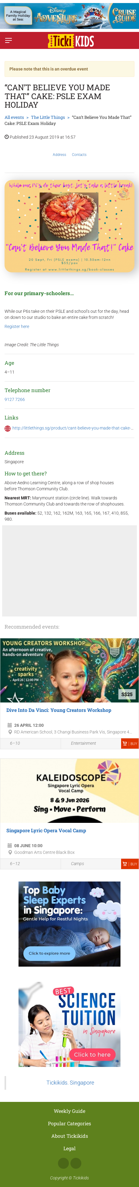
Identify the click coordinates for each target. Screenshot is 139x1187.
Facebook (63, 1163)
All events (14, 117)
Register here (17, 326)
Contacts (79, 150)
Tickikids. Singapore (70, 1083)
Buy (130, 744)
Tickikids (81, 1177)
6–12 (11, 864)
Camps (74, 864)
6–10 (11, 744)
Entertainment (80, 743)
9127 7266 (15, 399)
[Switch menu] (8, 40)
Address (59, 150)
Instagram (75, 1163)
